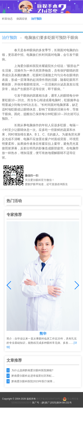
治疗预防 (36, 18)
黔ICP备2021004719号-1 (49, 398)
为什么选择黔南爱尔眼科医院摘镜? (32, 370)
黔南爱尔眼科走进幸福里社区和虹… (33, 375)
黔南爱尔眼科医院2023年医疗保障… (33, 381)
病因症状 (21, 18)
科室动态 (7, 18)
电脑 (69, 50)
